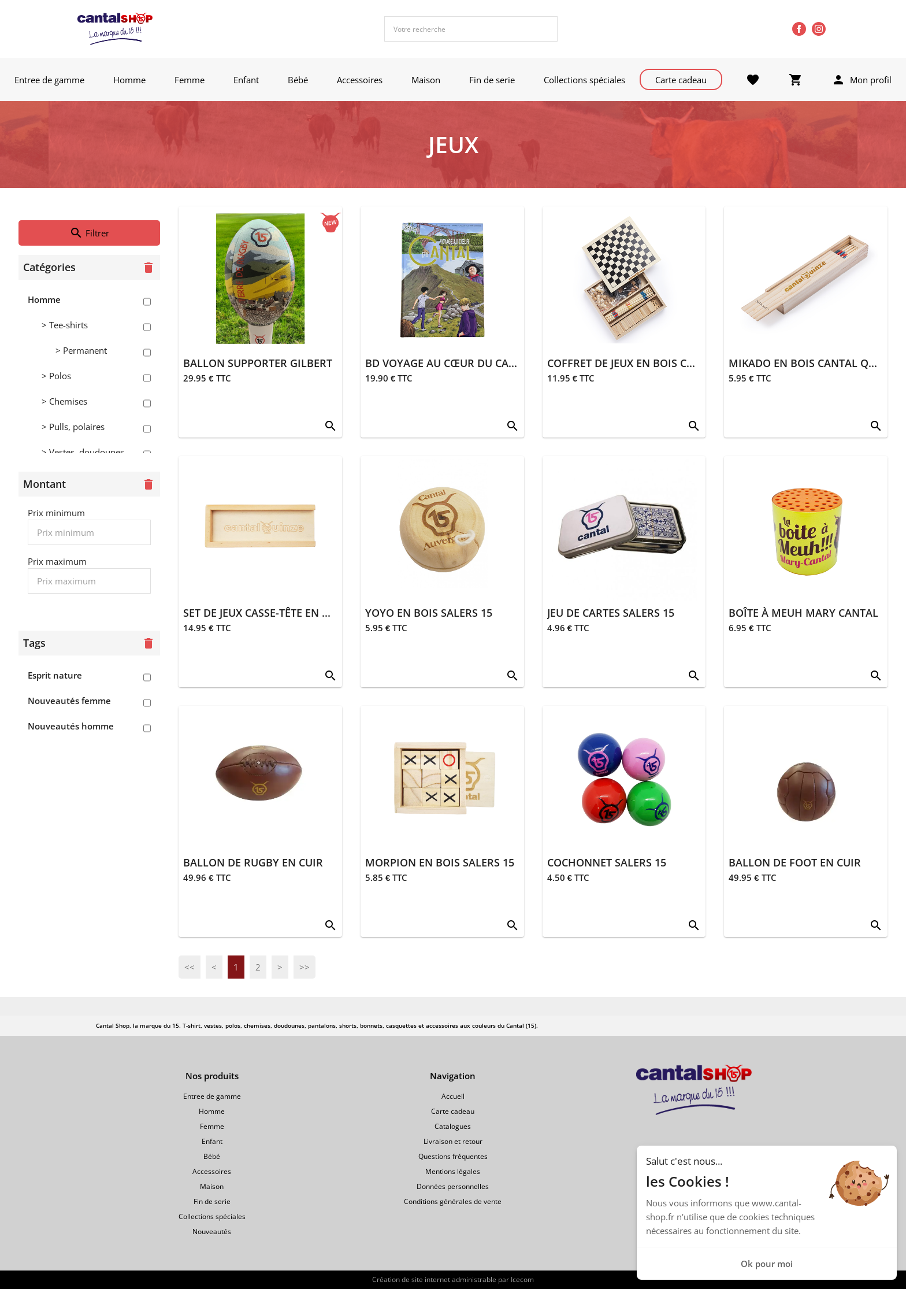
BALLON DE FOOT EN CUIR (795, 862)
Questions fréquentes (453, 1156)
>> (304, 967)
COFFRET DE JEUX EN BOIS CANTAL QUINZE (654, 363)
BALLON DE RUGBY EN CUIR (253, 862)
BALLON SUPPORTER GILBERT (257, 363)
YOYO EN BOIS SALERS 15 (428, 613)
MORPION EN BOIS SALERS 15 (439, 862)
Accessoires (360, 80)
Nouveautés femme (69, 700)
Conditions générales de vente (453, 1201)
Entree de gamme (49, 80)
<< (189, 967)
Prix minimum (56, 512)
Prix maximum (57, 561)
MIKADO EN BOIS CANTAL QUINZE (814, 363)
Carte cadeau (681, 80)
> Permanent (81, 350)
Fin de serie (492, 80)
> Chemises (64, 401)
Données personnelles (453, 1186)
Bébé (298, 80)
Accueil (453, 1096)
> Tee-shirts (65, 325)
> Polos (56, 375)
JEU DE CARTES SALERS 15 (610, 613)
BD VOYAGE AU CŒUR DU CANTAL (450, 363)
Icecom (522, 1279)
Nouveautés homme (71, 726)
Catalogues (453, 1126)
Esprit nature (55, 675)
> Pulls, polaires (73, 426)
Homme (129, 80)
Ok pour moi (767, 1263)
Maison (425, 80)
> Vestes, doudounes (83, 452)
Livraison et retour (453, 1141)
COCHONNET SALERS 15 (606, 862)
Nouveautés (211, 1231)
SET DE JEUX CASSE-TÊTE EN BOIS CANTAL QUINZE (306, 613)
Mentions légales (452, 1171)
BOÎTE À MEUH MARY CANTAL (803, 613)
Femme (189, 80)
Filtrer (89, 233)
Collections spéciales (584, 80)
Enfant (246, 80)
